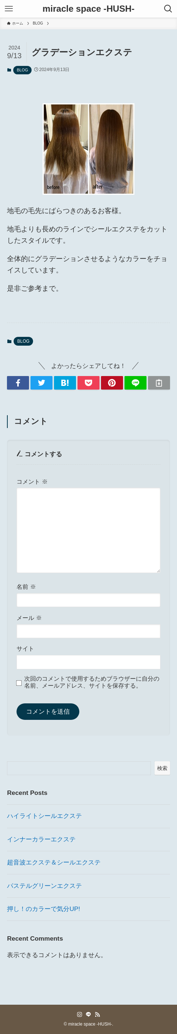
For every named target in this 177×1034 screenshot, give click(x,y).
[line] (88, 1014)
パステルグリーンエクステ (44, 885)
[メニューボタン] (9, 9)
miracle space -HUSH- (88, 8)
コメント (32, 482)
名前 (26, 587)
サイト (25, 649)
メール (29, 618)
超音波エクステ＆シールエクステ (54, 862)
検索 (162, 768)
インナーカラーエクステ (41, 839)
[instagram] (79, 1014)
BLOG (22, 70)
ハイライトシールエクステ (44, 815)
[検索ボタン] (168, 9)
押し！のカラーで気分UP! (43, 908)
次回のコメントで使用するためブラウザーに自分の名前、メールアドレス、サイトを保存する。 (91, 682)
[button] (18, 383)
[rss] (97, 1014)
